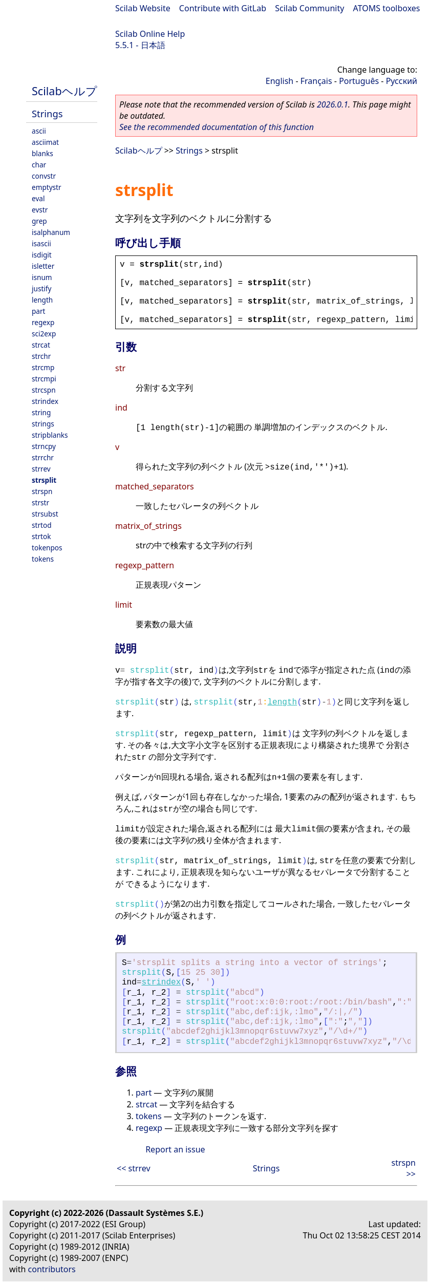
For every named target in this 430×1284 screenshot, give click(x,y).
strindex (45, 401)
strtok (41, 536)
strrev (41, 469)
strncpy (44, 446)
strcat (41, 345)
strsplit (44, 480)
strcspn (44, 390)
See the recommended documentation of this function (216, 127)
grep (39, 221)
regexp (43, 322)
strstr (40, 502)
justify (41, 288)
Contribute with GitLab (222, 8)
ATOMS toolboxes (386, 8)
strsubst (45, 514)
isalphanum (51, 232)
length (42, 300)
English (279, 81)
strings (43, 424)
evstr (40, 210)
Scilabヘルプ (64, 90)
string (41, 412)
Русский (401, 81)
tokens (43, 559)
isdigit (42, 255)
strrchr (43, 457)
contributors (52, 1269)
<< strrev (133, 1168)
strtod (42, 525)
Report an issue (175, 1149)
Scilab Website (142, 8)
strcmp (43, 367)
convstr (44, 176)
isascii (41, 243)
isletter (43, 266)
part (39, 311)
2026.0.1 (332, 104)
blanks (42, 153)
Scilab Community (309, 8)
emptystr (46, 187)
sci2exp (44, 333)
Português (359, 81)
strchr (41, 356)
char (39, 164)
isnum (42, 277)
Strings (47, 113)
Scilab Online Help (150, 33)
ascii (39, 131)
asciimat (45, 142)
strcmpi (44, 378)
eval (38, 198)
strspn (42, 491)
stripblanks (50, 435)
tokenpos (47, 547)
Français (316, 81)
